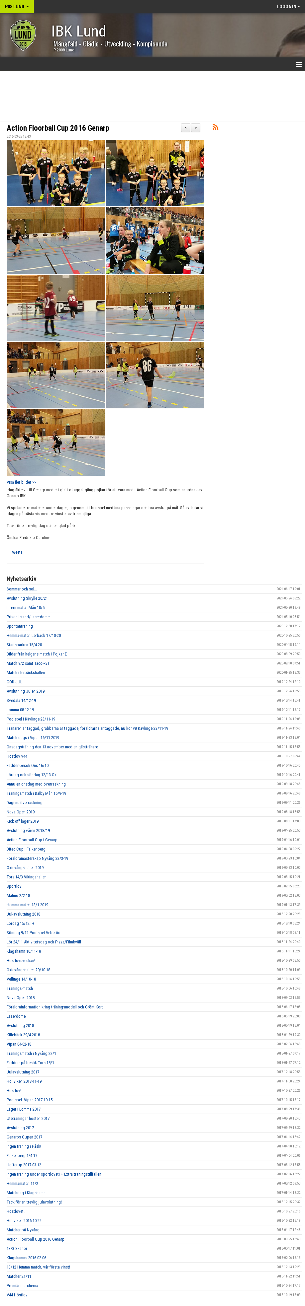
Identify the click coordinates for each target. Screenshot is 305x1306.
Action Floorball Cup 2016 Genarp (58, 128)
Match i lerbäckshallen (26, 672)
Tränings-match (20, 988)
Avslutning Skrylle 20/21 (27, 598)
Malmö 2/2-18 (18, 895)
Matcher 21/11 (19, 1276)
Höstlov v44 (17, 756)
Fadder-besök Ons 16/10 (28, 765)
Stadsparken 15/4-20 (24, 644)
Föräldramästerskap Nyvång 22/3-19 (37, 858)
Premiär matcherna (22, 1285)
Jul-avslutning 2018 (23, 914)
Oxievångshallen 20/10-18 (28, 969)
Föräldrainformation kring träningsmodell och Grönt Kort (55, 1006)
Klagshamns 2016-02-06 (26, 1257)
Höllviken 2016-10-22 (24, 1220)
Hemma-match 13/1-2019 (27, 904)
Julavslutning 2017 (23, 1071)
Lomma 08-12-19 (20, 709)
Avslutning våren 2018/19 (28, 830)
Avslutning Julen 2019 (26, 691)
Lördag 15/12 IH (20, 923)
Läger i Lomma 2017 (24, 1109)
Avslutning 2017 (20, 1127)
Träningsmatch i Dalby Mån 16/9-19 (36, 793)
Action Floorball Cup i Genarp (32, 839)
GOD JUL (14, 681)
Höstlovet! (16, 1211)
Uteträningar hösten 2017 (28, 1118)
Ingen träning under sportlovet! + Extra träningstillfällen (54, 1174)
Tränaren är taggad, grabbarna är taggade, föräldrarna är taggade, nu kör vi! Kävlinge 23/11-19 (87, 728)
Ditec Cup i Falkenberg (26, 849)
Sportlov (14, 886)
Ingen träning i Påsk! (24, 1146)
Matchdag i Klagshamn (26, 1192)
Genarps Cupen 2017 (24, 1136)
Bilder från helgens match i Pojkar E (37, 654)
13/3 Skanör (17, 1248)
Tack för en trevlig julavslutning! (34, 1202)
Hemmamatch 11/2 (22, 1183)
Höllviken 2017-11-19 (24, 1081)
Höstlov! (14, 1090)
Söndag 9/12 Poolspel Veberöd (33, 932)
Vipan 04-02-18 (19, 1044)
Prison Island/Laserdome (28, 616)
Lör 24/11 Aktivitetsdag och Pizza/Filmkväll (44, 941)
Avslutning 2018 (20, 1025)
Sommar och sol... (22, 588)
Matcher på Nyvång (23, 1229)
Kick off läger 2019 (23, 821)
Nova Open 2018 (21, 997)
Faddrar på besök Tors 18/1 (30, 1062)
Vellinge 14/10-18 (21, 979)
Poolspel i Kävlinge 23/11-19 (31, 719)
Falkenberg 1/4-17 (22, 1155)
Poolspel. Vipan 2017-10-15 (29, 1099)
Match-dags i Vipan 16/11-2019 (33, 737)
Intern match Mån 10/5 (26, 607)
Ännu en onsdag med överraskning (36, 784)
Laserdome (16, 1016)
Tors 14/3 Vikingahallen (27, 876)
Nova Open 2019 (21, 811)
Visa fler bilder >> (21, 482)
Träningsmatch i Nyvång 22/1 (31, 1053)
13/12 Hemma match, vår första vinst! (38, 1267)
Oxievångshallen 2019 (25, 867)
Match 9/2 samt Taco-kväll (29, 663)
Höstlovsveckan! (21, 960)
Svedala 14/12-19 (21, 700)
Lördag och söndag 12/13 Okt (32, 774)
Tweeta (16, 552)
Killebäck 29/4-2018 (23, 1034)
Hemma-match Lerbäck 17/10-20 (34, 635)
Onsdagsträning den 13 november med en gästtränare (52, 746)
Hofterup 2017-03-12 (24, 1164)
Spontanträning (20, 626)
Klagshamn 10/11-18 (24, 951)
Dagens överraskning (25, 802)
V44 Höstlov (17, 1294)
